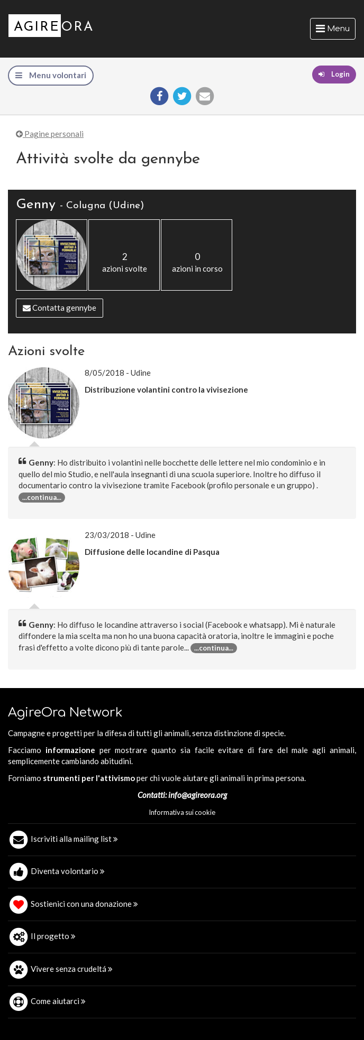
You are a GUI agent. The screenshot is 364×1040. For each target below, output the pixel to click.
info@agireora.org (197, 795)
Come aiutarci (58, 1001)
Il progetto (53, 936)
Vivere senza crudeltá (72, 968)
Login (334, 74)
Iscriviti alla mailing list (74, 838)
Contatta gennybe (59, 307)
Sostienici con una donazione (84, 903)
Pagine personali (50, 133)
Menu (335, 31)
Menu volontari (50, 75)
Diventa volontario (68, 871)
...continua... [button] (41, 497)
